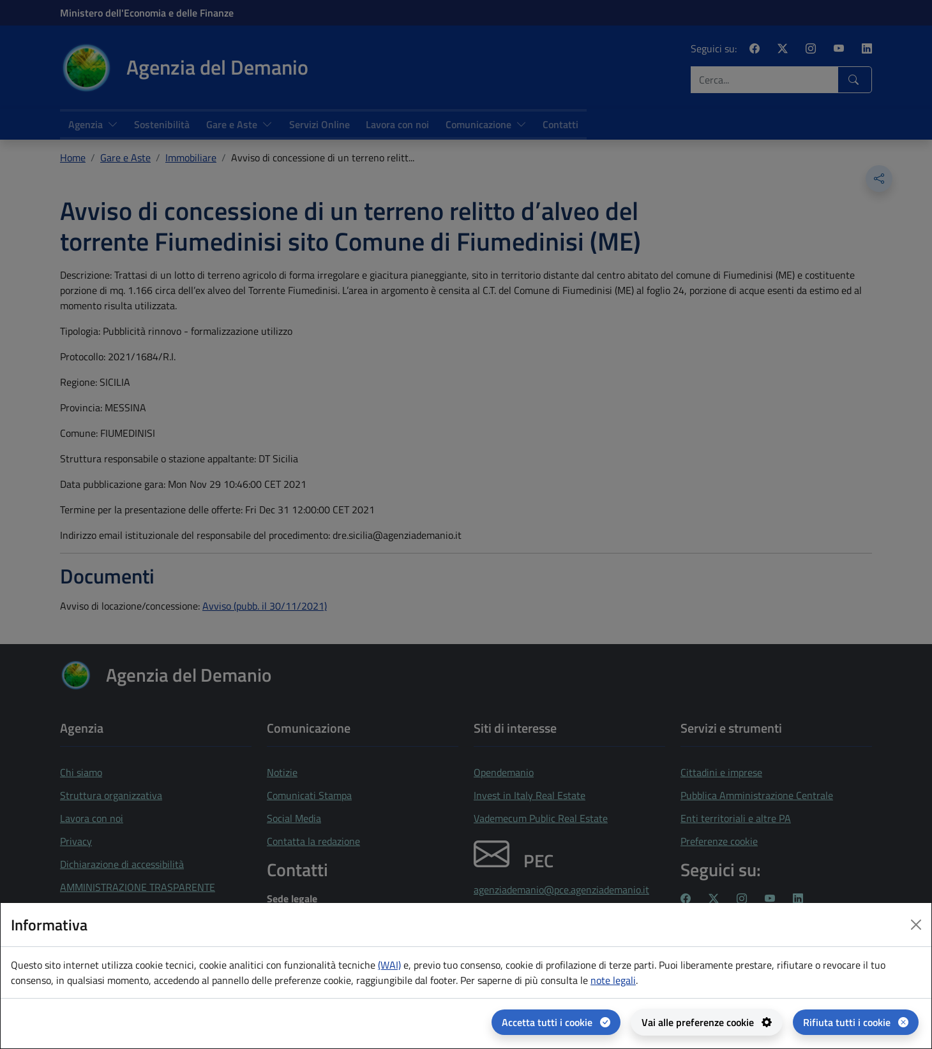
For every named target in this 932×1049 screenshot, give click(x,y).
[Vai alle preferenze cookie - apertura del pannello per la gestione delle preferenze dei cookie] (707, 1022)
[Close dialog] (916, 924)
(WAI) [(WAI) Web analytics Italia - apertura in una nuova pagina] (389, 964)
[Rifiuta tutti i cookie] (856, 1022)
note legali (613, 980)
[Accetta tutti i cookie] (556, 1022)
